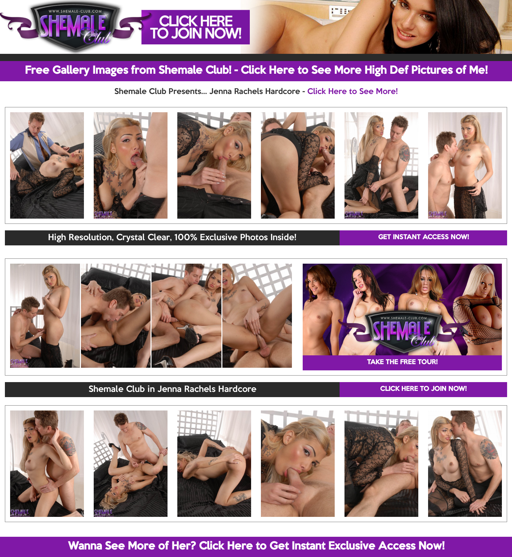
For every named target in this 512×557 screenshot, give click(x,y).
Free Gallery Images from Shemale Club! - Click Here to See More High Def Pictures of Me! (256, 71)
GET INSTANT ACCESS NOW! (423, 237)
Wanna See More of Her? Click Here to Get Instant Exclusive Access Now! (256, 546)
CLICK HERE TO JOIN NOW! (423, 389)
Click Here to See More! (352, 91)
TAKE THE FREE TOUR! (402, 362)
